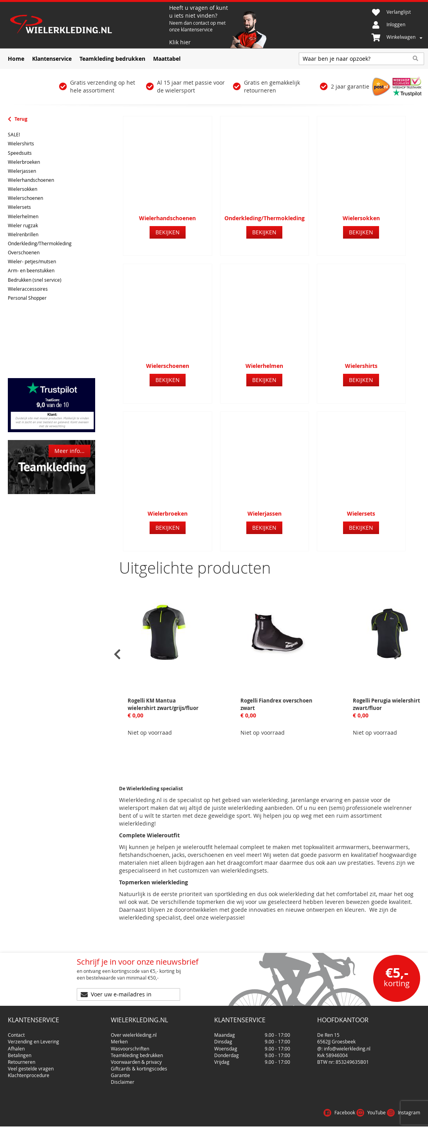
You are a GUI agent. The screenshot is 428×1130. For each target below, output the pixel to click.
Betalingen (19, 1052)
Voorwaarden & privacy (136, 1059)
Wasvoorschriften (130, 1045)
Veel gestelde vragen (31, 1065)
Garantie (120, 1072)
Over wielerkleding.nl (134, 1032)
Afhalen (16, 1045)
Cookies (410, 1121)
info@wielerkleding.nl (347, 1045)
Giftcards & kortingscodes (139, 1065)
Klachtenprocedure (28, 1072)
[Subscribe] (205, 994)
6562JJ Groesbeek (336, 1038)
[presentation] (117, 654)
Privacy (384, 1121)
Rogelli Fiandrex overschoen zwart (276, 704)
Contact (16, 1032)
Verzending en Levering (33, 1038)
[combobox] (361, 59)
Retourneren (21, 1059)
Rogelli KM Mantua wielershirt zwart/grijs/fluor (163, 704)
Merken (119, 1038)
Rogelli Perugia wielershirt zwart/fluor (386, 704)
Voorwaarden (351, 1121)
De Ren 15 (328, 1032)
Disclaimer (122, 1079)
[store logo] (87, 25)
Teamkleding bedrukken (137, 1052)
